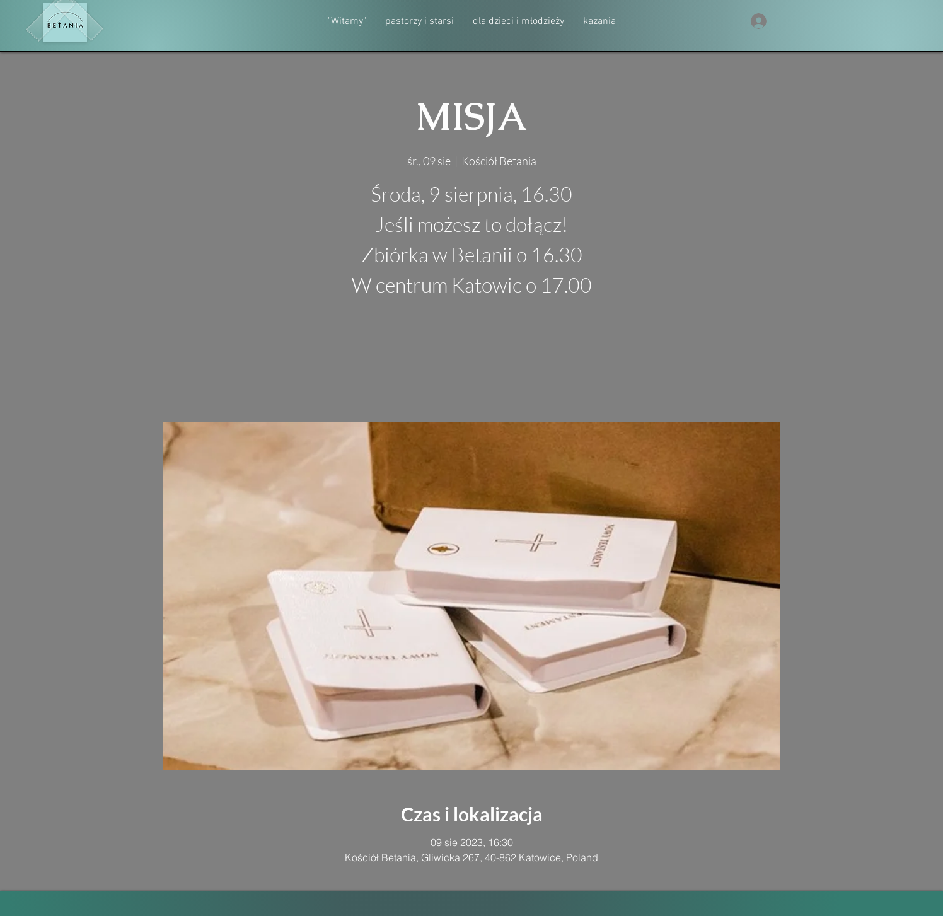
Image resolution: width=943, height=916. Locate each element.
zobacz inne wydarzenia (472, 363)
